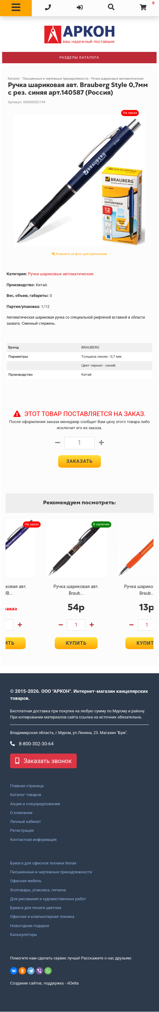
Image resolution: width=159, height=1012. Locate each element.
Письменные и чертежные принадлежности (55, 79)
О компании (21, 813)
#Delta (73, 983)
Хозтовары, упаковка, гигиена (38, 890)
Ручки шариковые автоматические (117, 79)
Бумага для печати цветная (35, 908)
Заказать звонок (43, 761)
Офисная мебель (25, 881)
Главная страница (26, 786)
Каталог (14, 79)
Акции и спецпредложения (35, 804)
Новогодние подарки (29, 926)
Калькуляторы (23, 935)
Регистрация (22, 831)
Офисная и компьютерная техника (42, 917)
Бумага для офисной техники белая (43, 863)
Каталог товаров (25, 795)
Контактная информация (33, 840)
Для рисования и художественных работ (48, 899)
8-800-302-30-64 (32, 744)
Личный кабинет (25, 822)
